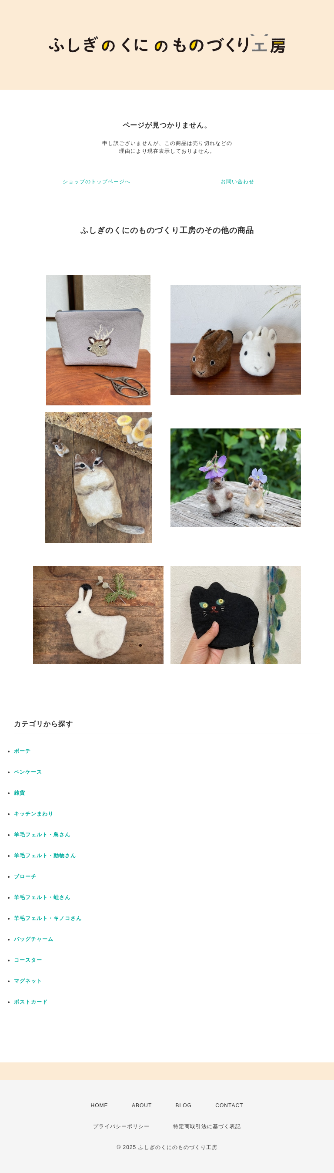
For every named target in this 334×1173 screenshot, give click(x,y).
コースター (28, 960)
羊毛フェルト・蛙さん (42, 897)
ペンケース (28, 772)
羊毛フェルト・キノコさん (48, 918)
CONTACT (229, 1105)
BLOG (184, 1105)
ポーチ (22, 751)
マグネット (28, 981)
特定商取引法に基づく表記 (207, 1126)
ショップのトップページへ (96, 182)
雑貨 (19, 793)
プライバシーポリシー (121, 1126)
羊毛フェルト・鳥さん (42, 835)
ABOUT (142, 1105)
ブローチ (25, 876)
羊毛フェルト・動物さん (45, 856)
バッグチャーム (33, 939)
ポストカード (31, 1002)
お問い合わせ (237, 182)
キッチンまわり (33, 814)
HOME (99, 1105)
